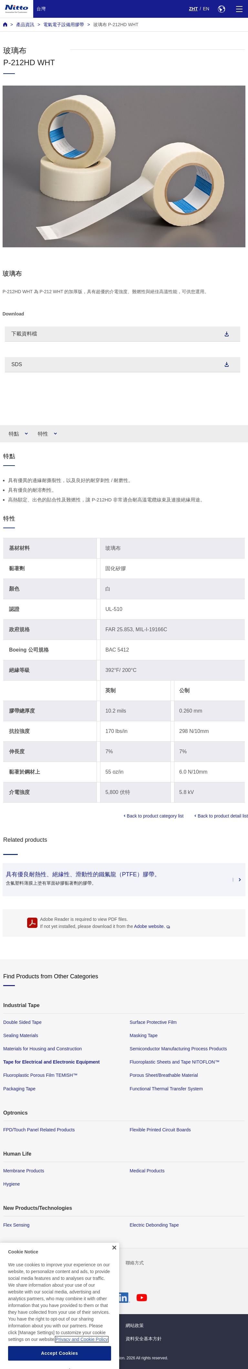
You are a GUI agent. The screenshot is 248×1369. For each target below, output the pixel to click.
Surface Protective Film (153, 1022)
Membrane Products (23, 1170)
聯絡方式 (135, 1262)
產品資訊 (25, 24)
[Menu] (239, 9)
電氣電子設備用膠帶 (63, 24)
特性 (43, 434)
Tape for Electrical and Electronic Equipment (51, 1062)
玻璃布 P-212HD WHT (116, 24)
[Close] (114, 1262)
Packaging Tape (19, 1088)
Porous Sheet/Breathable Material (164, 1075)
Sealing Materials (20, 1035)
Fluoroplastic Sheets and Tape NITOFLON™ (175, 1062)
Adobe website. (152, 926)
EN (206, 8)
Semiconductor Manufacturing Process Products (178, 1048)
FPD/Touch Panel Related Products (39, 1129)
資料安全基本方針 (144, 1338)
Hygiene (11, 1184)
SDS (16, 364)
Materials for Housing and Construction (42, 1048)
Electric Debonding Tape (154, 1225)
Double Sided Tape (22, 1022)
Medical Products (147, 1170)
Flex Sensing (16, 1225)
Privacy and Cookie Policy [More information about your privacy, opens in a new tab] (82, 1354)
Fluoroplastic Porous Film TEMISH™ (40, 1075)
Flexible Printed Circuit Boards (160, 1129)
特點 (14, 434)
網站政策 (135, 1325)
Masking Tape (144, 1035)
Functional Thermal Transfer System (166, 1088)
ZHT (193, 8)
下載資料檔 (24, 333)
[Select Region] (221, 9)
